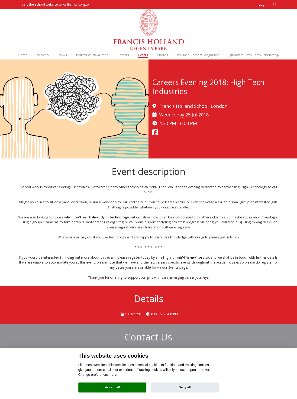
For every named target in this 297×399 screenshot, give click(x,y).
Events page (177, 267)
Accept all (112, 387)
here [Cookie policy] (113, 374)
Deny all (185, 387)
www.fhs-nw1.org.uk (74, 4)
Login (263, 4)
